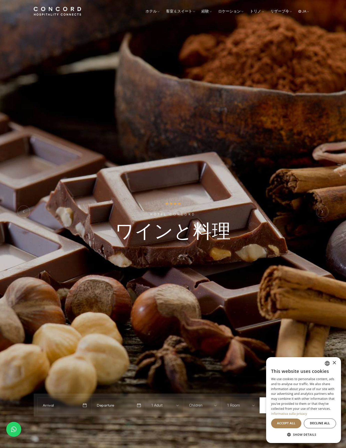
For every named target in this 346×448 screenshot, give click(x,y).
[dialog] (303, 400)
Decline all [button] (320, 423)
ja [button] (303, 11)
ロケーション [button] (230, 11)
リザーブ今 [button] (281, 11)
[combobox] (160, 405)
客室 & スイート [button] (180, 11)
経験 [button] (206, 11)
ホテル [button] (153, 11)
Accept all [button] (286, 423)
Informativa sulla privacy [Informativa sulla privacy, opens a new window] (289, 414)
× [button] (334, 363)
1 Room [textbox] (233, 405)
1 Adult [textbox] (157, 405)
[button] (303, 435)
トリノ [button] (257, 11)
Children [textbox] (195, 405)
